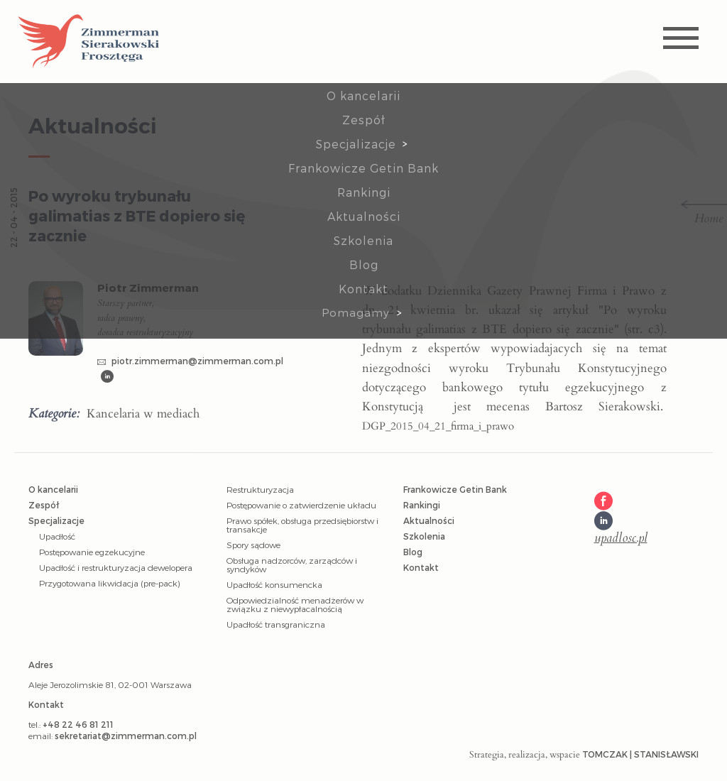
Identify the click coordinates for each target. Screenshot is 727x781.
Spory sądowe (253, 545)
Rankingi (363, 192)
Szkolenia (363, 240)
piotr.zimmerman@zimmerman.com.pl (190, 361)
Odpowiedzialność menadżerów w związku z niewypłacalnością (295, 604)
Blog (363, 264)
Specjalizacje (356, 144)
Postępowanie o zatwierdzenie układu (301, 505)
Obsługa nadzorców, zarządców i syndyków (291, 564)
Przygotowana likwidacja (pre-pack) (109, 583)
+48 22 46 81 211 (78, 724)
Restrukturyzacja (260, 489)
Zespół (364, 119)
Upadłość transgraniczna (275, 624)
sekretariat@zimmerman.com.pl (126, 736)
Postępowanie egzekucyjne (92, 552)
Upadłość (57, 536)
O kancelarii (363, 95)
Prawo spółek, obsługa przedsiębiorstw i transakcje (302, 524)
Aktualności (363, 216)
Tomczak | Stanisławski (640, 754)
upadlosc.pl (620, 538)
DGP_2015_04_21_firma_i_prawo (438, 426)
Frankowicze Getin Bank (363, 168)
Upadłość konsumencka (274, 584)
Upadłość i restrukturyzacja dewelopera (115, 567)
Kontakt (363, 288)
